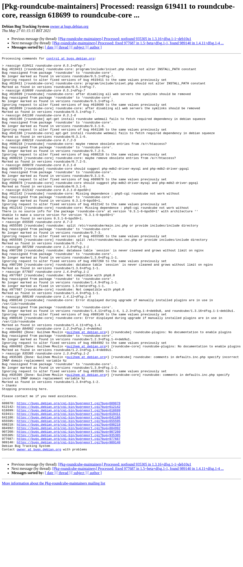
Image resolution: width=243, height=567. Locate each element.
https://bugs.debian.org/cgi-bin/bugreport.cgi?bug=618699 (68, 481)
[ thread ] (63, 47)
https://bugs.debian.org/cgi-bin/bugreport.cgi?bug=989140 (68, 519)
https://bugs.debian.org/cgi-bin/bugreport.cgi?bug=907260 (68, 507)
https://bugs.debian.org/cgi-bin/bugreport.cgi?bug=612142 (68, 477)
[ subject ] (79, 47)
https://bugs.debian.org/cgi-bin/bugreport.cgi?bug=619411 (68, 485)
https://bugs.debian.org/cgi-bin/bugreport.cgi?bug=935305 (68, 511)
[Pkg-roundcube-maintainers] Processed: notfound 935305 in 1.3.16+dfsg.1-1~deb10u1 (124, 39)
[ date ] (50, 47)
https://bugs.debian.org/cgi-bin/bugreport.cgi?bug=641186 (68, 490)
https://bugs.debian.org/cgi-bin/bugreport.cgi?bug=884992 (68, 502)
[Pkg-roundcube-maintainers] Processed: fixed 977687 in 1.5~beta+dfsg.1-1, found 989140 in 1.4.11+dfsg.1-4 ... (138, 43)
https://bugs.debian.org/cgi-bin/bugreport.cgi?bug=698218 (68, 498)
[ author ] (95, 47)
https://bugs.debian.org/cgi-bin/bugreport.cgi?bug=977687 (68, 515)
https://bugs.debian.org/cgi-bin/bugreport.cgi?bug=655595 (68, 494)
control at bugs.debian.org (70, 59)
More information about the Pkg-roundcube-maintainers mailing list (53, 563)
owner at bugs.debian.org (69, 26)
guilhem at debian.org (86, 387)
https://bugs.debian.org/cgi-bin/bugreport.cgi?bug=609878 (68, 473)
